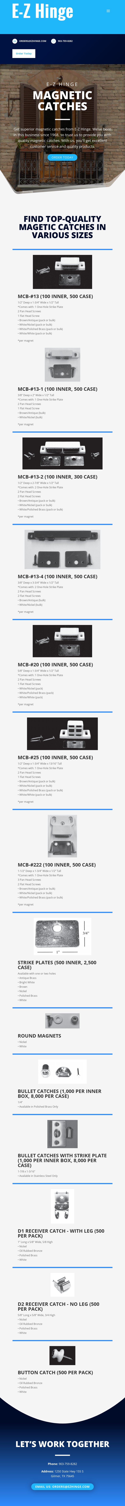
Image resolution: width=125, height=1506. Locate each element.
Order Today (24, 53)
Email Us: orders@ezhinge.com (62, 1478)
